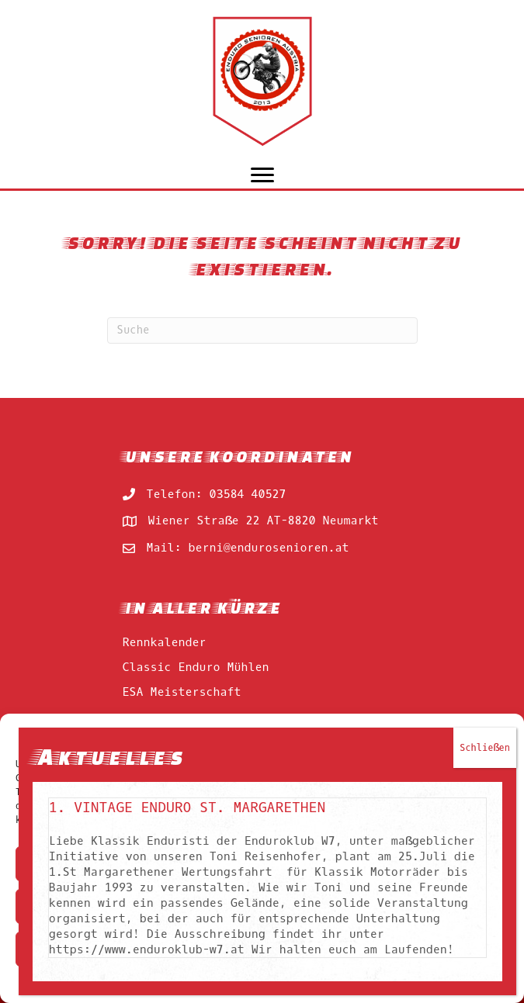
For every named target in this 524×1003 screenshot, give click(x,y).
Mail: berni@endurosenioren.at (248, 547)
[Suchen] (262, 330)
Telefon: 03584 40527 (216, 494)
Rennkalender (164, 642)
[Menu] (262, 175)
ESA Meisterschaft (182, 692)
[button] (500, 733)
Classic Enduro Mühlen (196, 667)
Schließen (487, 875)
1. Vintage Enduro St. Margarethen (189, 934)
